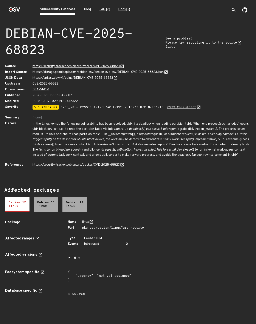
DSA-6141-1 (41, 90)
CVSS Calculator (181, 107)
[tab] (17, 204)
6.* (77, 258)
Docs (122, 9)
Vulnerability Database (57, 9)
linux (85, 222)
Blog (87, 9)
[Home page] (14, 11)
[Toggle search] (233, 10)
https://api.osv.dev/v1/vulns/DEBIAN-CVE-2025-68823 (73, 78)
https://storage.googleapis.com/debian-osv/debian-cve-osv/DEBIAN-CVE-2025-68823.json (98, 72)
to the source (224, 43)
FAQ (102, 9)
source (78, 294)
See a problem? (178, 39)
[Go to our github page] (244, 11)
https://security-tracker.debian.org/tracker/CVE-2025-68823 (76, 66)
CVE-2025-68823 (45, 84)
